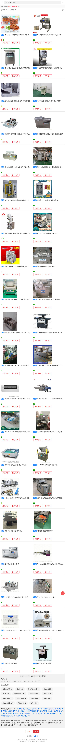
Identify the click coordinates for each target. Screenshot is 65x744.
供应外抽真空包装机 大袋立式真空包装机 (50, 35)
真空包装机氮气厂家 (35, 709)
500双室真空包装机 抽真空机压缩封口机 (50, 134)
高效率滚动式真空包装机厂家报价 (15, 465)
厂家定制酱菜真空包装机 (45, 531)
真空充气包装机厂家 (23, 716)
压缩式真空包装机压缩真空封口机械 (16, 597)
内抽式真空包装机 (19, 694)
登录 (28, 731)
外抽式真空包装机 (33, 689)
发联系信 (5, 43)
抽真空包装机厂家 (9, 716)
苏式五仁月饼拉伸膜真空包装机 (47, 233)
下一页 (38, 676)
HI (15, 681)
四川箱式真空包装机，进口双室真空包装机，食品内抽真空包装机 (25, 167)
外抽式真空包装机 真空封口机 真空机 (49, 101)
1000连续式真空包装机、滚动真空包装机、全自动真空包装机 (24, 365)
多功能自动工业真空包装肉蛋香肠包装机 (50, 564)
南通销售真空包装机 (11, 663)
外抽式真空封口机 (8, 703)
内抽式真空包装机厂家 (15, 713)
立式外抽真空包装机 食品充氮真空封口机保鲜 (19, 101)
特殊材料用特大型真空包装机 (46, 266)
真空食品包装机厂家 (49, 709)
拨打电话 (15, 43)
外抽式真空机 (47, 689)
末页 (43, 676)
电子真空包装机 (21, 698)
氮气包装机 (34, 703)
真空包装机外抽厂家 (45, 713)
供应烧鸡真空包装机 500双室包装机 (48, 299)
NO (25, 681)
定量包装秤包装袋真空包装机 (46, 597)
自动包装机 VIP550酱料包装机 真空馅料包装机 (19, 266)
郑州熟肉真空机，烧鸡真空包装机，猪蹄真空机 (19, 332)
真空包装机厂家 (22, 709)
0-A (2, 681)
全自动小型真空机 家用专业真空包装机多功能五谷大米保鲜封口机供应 (27, 399)
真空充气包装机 (34, 694)
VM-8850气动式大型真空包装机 (47, 465)
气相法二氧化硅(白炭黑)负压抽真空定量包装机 (19, 200)
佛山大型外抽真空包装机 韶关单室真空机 (17, 68)
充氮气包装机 (22, 703)
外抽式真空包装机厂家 (25, 711)
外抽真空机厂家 (11, 711)
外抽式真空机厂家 (52, 711)
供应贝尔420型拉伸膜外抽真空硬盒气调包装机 (19, 35)
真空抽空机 (6, 694)
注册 (36, 731)
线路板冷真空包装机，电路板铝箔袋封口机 (18, 299)
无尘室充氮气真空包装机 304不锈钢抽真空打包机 (20, 134)
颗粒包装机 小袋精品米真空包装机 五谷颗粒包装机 (21, 233)
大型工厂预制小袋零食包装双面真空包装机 (18, 498)
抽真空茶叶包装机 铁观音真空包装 (48, 200)
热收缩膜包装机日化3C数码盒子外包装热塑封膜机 (20, 630)
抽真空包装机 (47, 694)
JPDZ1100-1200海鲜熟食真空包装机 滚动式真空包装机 (22, 432)
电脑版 (36, 736)
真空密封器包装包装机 (11, 564)
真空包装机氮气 (7, 698)
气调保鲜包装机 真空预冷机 (13, 531)
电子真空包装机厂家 (31, 713)
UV (36, 681)
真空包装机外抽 (7, 689)
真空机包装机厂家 (39, 711)
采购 (62, 593)
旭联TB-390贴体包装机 (44, 663)
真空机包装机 (35, 698)
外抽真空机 (20, 689)
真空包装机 (47, 698)
